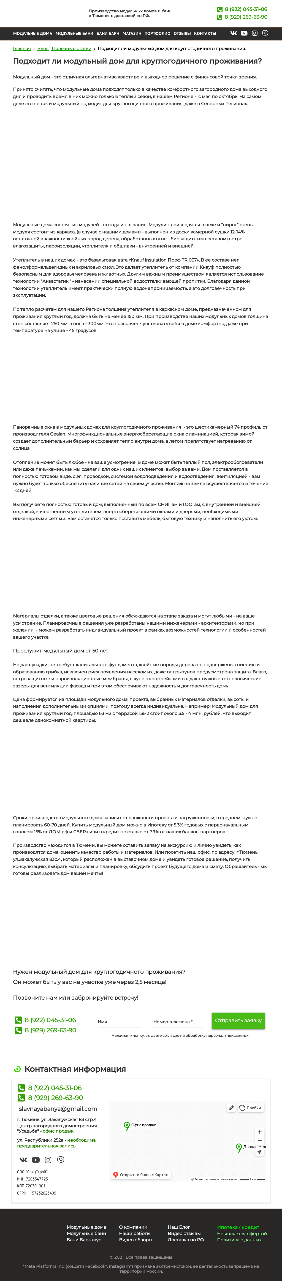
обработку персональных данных (217, 1035)
